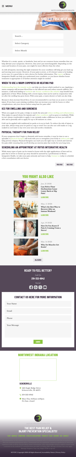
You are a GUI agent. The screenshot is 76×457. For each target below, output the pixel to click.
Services (14, 436)
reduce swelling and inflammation (61, 113)
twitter (9, 164)
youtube (40, 287)
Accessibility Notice (48, 452)
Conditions (21, 436)
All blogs (38, 260)
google (36, 287)
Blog (50, 436)
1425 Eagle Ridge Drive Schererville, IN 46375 (31, 389)
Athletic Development (33, 436)
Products (45, 436)
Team (9, 436)
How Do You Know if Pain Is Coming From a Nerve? (51, 228)
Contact (66, 436)
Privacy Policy (60, 452)
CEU (61, 436)
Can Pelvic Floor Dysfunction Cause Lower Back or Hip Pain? (49, 190)
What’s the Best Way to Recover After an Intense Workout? (50, 209)
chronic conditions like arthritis (47, 92)
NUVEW (14, 452)
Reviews (56, 436)
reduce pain (65, 139)
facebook (4, 164)
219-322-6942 (38, 278)
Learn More (45, 197)
